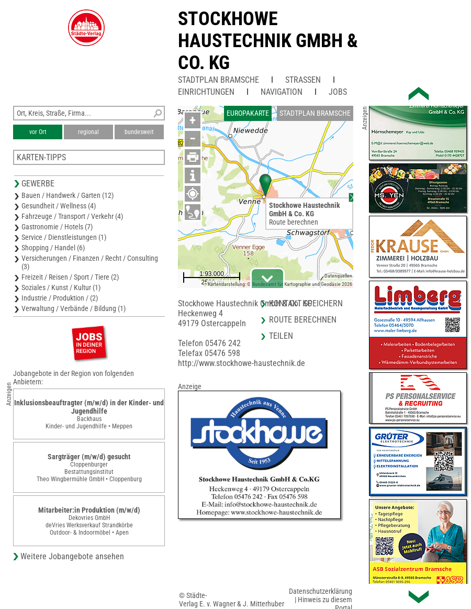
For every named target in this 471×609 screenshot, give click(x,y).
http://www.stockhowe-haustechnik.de (241, 363)
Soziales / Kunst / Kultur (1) (60, 287)
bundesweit (139, 132)
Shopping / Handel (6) (53, 247)
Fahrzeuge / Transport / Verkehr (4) (72, 216)
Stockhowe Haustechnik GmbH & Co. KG (268, 41)
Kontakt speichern (306, 303)
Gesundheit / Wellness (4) (58, 206)
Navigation (281, 92)
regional (88, 132)
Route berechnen (293, 222)
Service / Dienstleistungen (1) (63, 237)
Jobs (338, 92)
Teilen (281, 336)
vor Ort (38, 132)
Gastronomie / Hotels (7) (57, 227)
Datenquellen (338, 276)
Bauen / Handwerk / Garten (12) (67, 195)
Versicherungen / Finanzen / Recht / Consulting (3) (89, 262)
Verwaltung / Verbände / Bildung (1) (73, 308)
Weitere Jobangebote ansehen (72, 556)
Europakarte (248, 113)
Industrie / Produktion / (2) (59, 298)
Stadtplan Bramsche (218, 80)
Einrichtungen (206, 92)
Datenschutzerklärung (320, 591)
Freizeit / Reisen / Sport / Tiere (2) (70, 277)
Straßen (303, 80)
